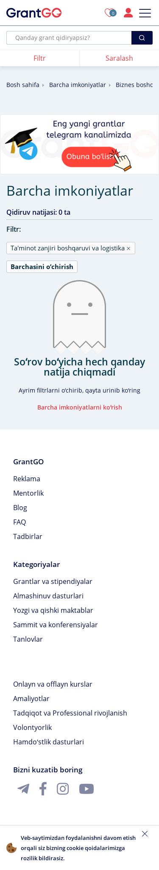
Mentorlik (28, 493)
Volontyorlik (32, 727)
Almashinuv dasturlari (48, 596)
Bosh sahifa (22, 85)
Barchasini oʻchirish (42, 266)
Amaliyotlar (31, 698)
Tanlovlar (28, 639)
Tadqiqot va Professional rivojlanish (70, 713)
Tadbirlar (27, 536)
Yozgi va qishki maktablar (53, 610)
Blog (20, 507)
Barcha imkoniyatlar (77, 85)
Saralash (119, 58)
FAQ (19, 522)
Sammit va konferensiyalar (55, 624)
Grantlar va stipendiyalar (52, 581)
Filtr (39, 58)
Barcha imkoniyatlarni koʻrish (79, 407)
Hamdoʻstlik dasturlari (48, 742)
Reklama (26, 478)
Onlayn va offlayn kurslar (52, 684)
